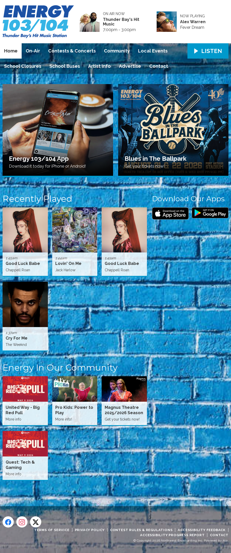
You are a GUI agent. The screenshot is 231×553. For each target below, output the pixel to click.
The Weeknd (16, 345)
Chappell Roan (18, 270)
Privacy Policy (90, 530)
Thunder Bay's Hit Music (121, 21)
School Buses (64, 66)
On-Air (33, 50)
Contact (158, 66)
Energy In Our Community (60, 367)
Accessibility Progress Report (172, 535)
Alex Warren (193, 22)
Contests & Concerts (72, 50)
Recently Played (37, 198)
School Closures (22, 66)
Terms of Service (52, 530)
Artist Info (99, 66)
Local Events (153, 50)
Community (117, 50)
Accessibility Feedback (202, 530)
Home (11, 50)
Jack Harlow (65, 270)
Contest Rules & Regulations (141, 530)
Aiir (225, 540)
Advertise (130, 66)
